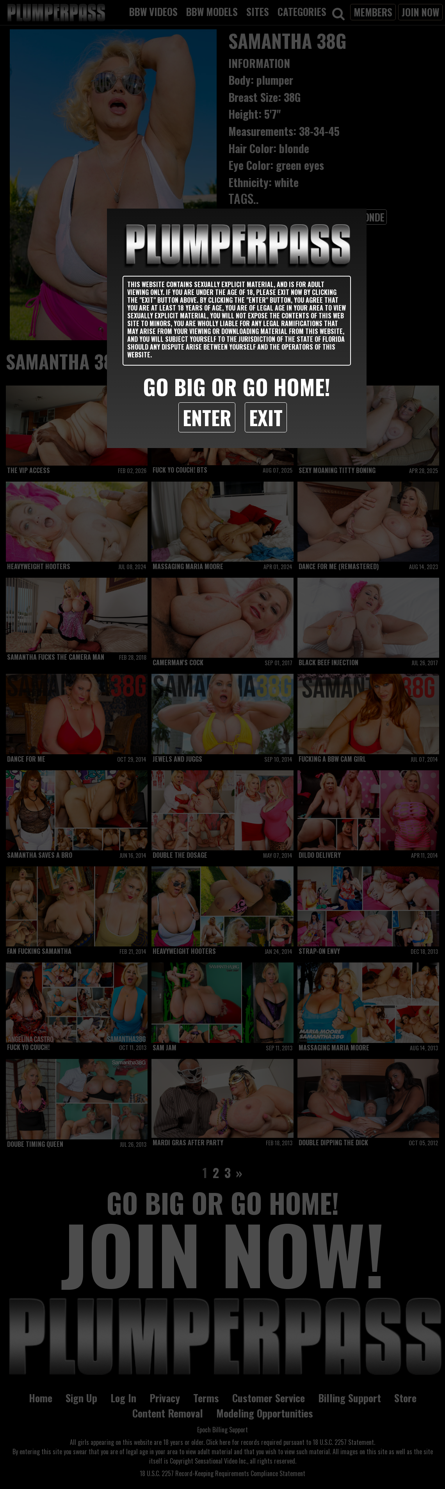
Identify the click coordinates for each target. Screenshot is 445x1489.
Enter (207, 417)
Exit (266, 417)
